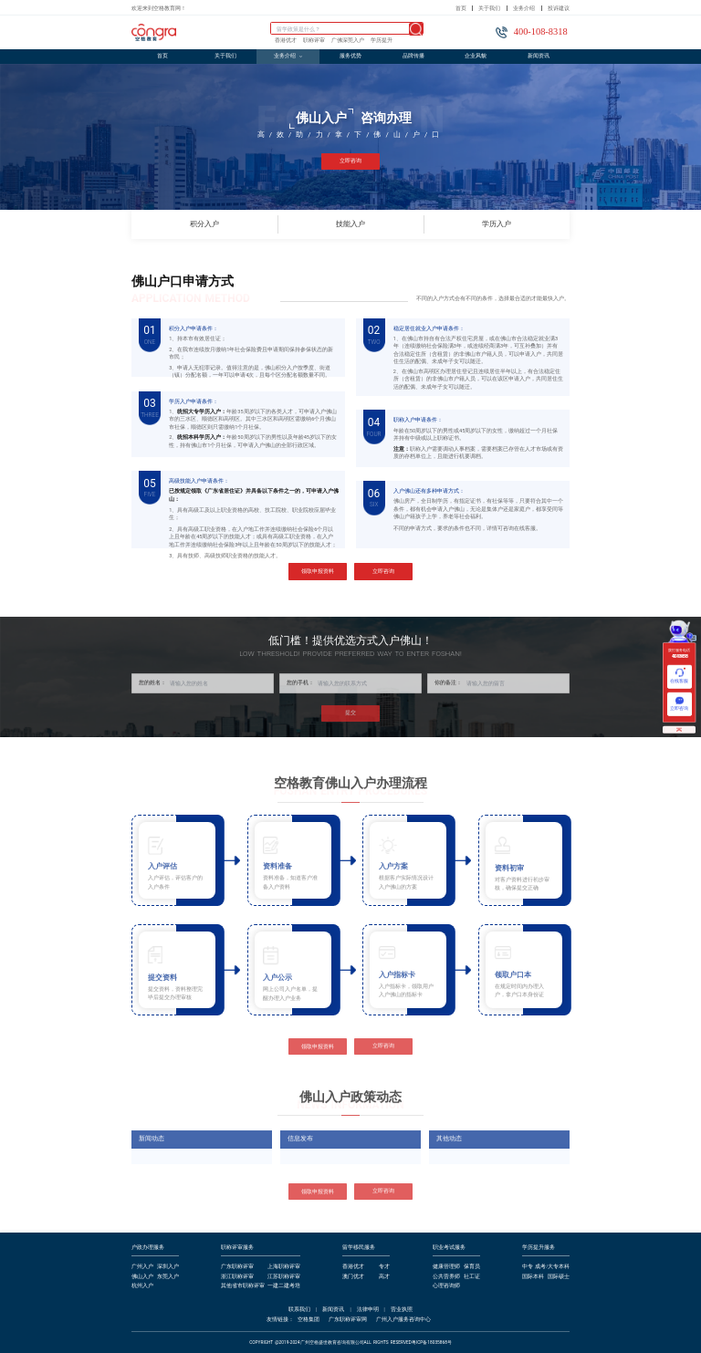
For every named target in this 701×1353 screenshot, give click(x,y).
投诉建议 (559, 8)
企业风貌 (476, 55)
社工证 (472, 1277)
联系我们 (299, 1309)
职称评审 (314, 40)
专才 (384, 1267)
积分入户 (233, 225)
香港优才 (286, 40)
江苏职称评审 (283, 1277)
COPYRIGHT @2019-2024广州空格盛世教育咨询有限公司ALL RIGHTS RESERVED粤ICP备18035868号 (350, 1342)
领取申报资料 (317, 572)
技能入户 (380, 225)
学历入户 (496, 225)
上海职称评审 (283, 1267)
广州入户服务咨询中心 (403, 1319)
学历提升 (381, 40)
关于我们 (489, 8)
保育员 (472, 1267)
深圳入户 (168, 1267)
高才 (384, 1277)
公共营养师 (446, 1277)
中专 (527, 1267)
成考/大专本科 (552, 1267)
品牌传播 (413, 55)
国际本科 (533, 1277)
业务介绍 (524, 8)
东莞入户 (168, 1277)
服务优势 (350, 55)
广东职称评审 (237, 1267)
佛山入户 (142, 1277)
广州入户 (142, 1267)
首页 (460, 8)
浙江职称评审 (237, 1277)
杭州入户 (142, 1286)
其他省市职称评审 (243, 1286)
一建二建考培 (283, 1286)
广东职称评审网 (348, 1319)
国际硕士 (559, 1277)
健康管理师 (446, 1267)
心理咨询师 (446, 1286)
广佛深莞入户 (347, 40)
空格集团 (308, 1319)
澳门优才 (353, 1277)
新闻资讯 (538, 55)
